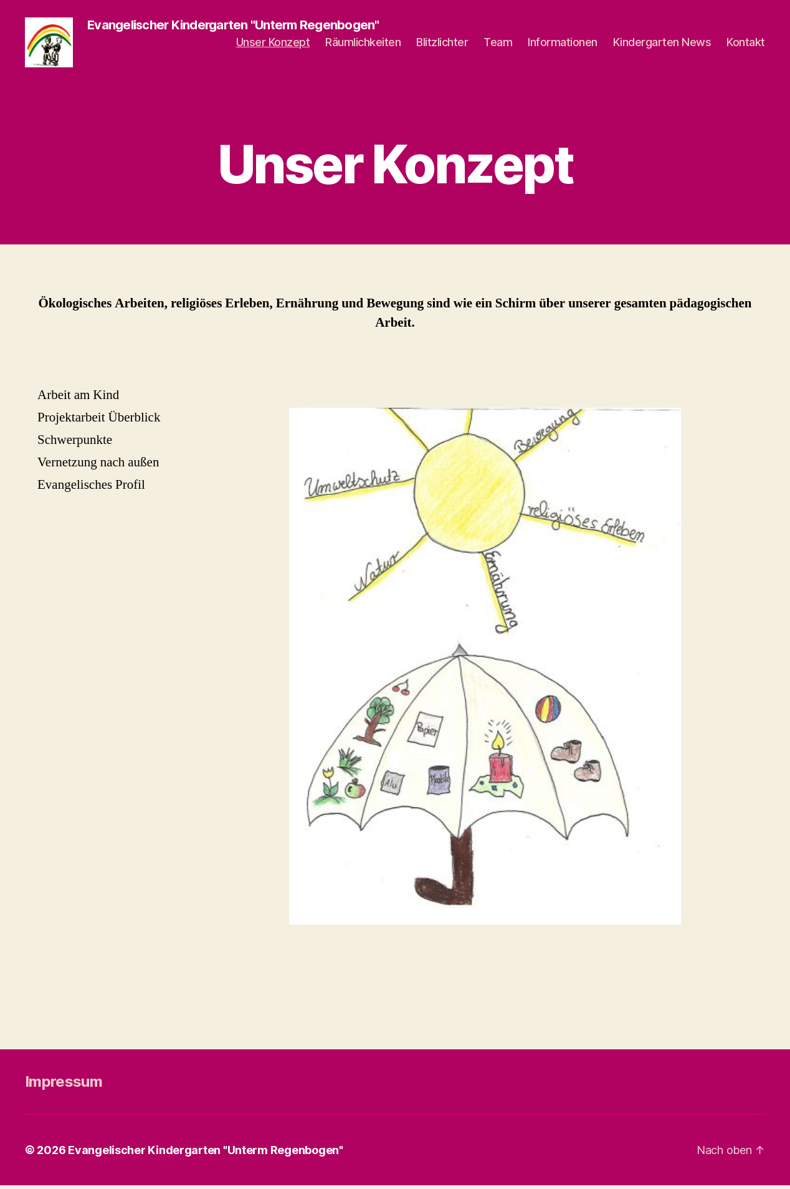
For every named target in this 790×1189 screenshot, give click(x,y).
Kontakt (745, 44)
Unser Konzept (273, 44)
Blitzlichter (442, 44)
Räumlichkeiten (363, 44)
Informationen (562, 44)
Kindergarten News (662, 44)
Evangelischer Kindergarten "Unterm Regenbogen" (205, 1153)
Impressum (63, 1085)
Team (497, 44)
